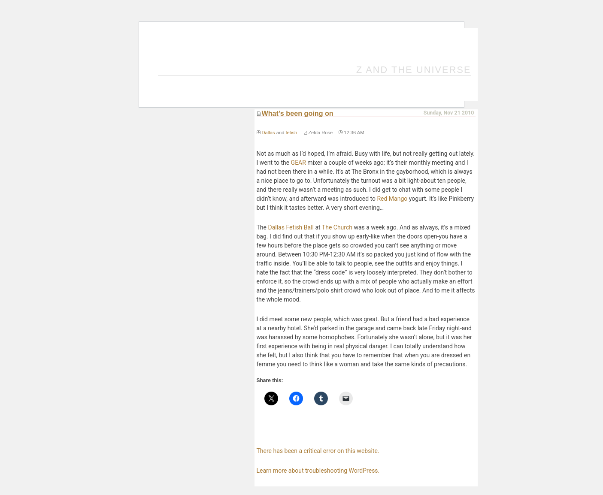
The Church (337, 227)
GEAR (298, 162)
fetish (291, 132)
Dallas (268, 132)
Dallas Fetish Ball (290, 227)
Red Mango (392, 198)
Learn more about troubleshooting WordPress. (318, 470)
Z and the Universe (413, 69)
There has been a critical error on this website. (318, 450)
